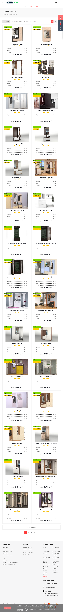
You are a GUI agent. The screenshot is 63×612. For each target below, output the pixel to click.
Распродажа (46, 551)
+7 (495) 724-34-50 (32, 6)
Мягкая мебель (45, 569)
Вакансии (5, 553)
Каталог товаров (48, 545)
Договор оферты (7, 551)
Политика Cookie (22, 610)
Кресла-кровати (45, 573)
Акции (44, 547)
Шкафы (45, 553)
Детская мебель (45, 561)
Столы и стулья (54, 569)
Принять (8, 607)
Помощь (26, 545)
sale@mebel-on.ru (50, 587)
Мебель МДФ (56, 551)
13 (37, 532)
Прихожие (46, 576)
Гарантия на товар (28, 552)
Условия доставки (28, 549)
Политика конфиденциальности (8, 548)
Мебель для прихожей (55, 558)
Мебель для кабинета (46, 565)
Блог (3, 558)
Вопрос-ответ (26, 554)
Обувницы (55, 572)
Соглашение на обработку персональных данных (9, 563)
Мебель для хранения (55, 565)
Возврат (4, 560)
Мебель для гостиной (55, 554)
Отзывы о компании (8, 556)
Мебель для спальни (46, 558)
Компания (6, 545)
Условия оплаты (27, 547)
